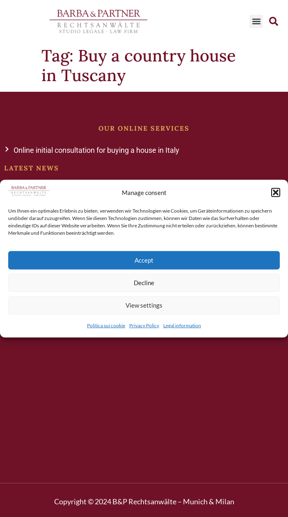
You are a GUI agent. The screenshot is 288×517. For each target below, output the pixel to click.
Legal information (182, 325)
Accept (144, 260)
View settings (144, 305)
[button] (276, 192)
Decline (144, 282)
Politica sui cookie (106, 325)
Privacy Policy (144, 325)
